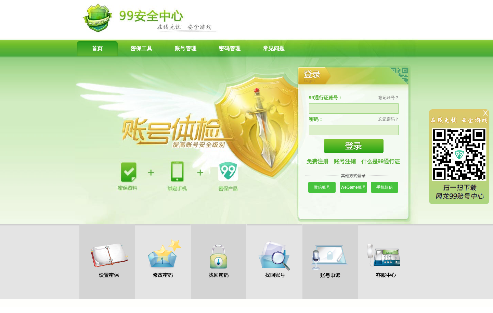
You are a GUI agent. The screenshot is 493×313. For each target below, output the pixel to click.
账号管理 (185, 48)
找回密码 (218, 258)
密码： (316, 119)
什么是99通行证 (380, 161)
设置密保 (107, 258)
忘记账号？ (388, 97)
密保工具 (141, 48)
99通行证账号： (326, 97)
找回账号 (274, 258)
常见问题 (274, 48)
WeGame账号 (353, 187)
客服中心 (386, 258)
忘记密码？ (388, 119)
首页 (97, 48)
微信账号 (322, 187)
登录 (354, 146)
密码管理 (230, 48)
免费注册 (317, 161)
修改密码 (163, 258)
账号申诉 (330, 258)
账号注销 (345, 161)
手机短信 (384, 187)
